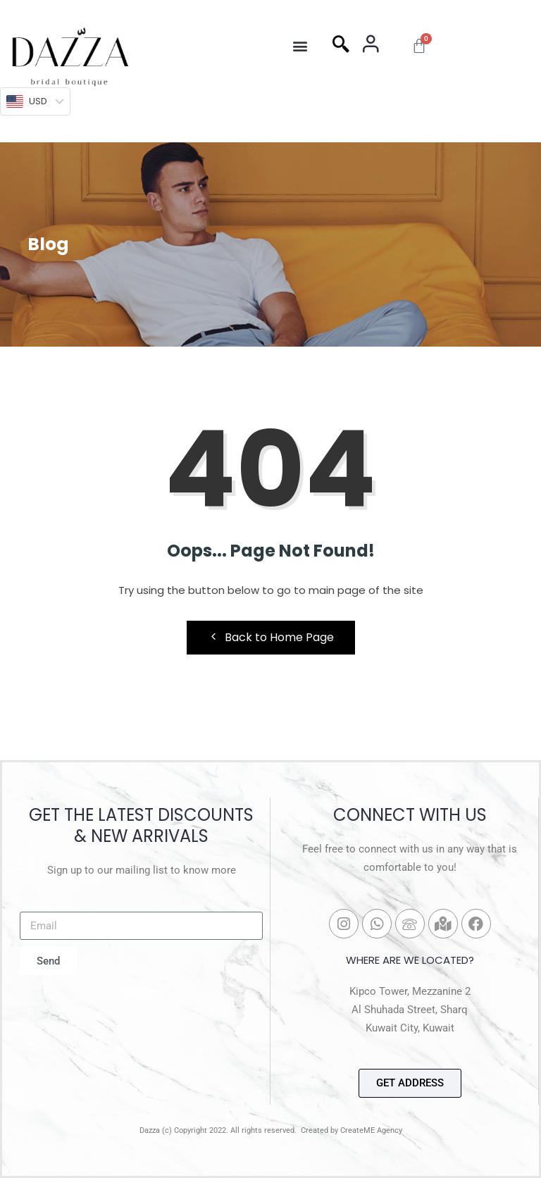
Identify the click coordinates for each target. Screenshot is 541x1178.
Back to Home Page (271, 637)
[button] (299, 46)
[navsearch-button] (341, 46)
